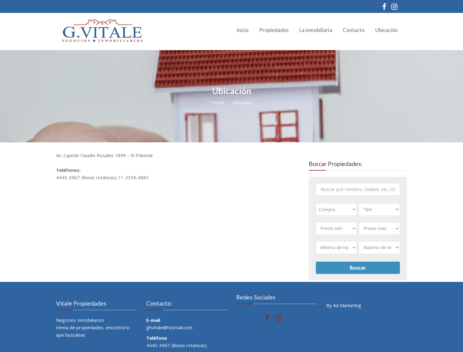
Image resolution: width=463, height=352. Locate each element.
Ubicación (386, 30)
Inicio (242, 30)
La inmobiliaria (315, 30)
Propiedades (274, 30)
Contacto (354, 30)
